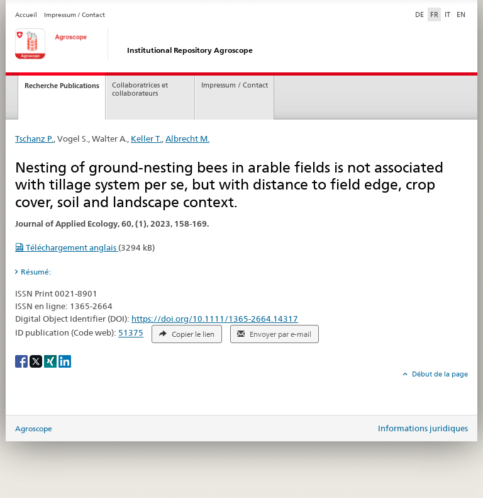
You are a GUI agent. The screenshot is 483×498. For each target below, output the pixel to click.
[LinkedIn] (64, 360)
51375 (130, 333)
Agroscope (33, 428)
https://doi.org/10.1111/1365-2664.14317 (214, 319)
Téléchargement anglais (66, 247)
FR (434, 14)
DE (420, 14)
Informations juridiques (423, 428)
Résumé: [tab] (36, 271)
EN (461, 14)
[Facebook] (22, 360)
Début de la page (439, 374)
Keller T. (146, 138)
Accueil (26, 14)
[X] (37, 360)
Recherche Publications (62, 85)
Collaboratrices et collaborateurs (140, 89)
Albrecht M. (187, 138)
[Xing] (51, 360)
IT (447, 14)
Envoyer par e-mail (274, 334)
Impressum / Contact (74, 14)
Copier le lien (186, 334)
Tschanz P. (34, 138)
